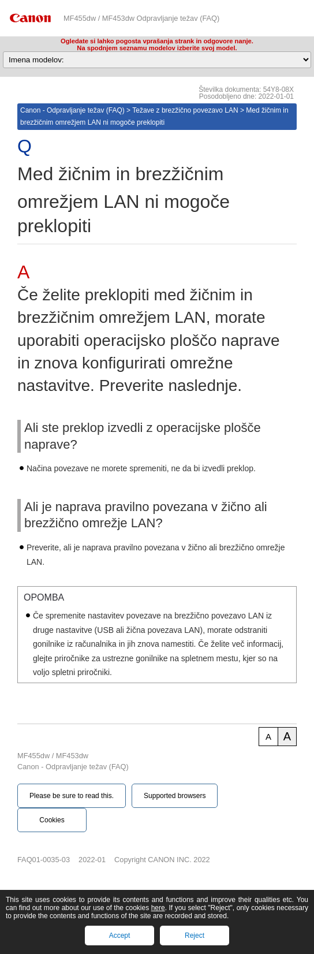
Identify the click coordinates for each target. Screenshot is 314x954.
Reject (194, 935)
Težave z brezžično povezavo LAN (185, 110)
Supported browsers (174, 796)
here (158, 908)
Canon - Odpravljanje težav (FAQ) (72, 110)
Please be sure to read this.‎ (71, 796)
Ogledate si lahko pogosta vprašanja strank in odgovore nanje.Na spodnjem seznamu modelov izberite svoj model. (157, 44)
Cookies (51, 820)
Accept (119, 935)
